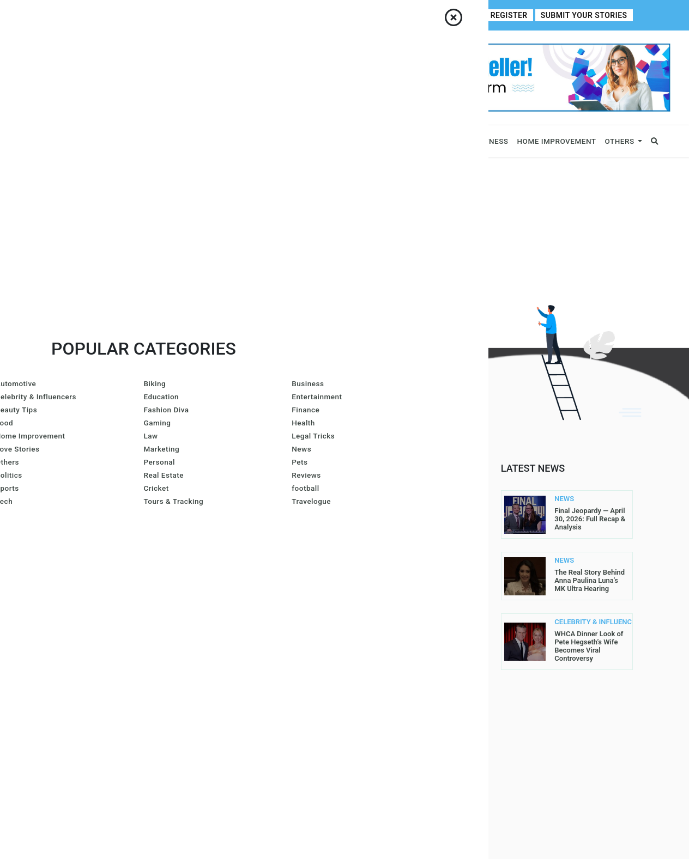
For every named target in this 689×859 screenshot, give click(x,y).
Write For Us (282, 15)
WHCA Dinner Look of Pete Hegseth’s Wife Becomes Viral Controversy (588, 646)
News (207, 141)
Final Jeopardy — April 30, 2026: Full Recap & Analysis (589, 519)
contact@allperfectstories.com (115, 642)
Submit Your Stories (586, 15)
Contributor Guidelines (213, 15)
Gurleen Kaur (237, 675)
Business (62, 141)
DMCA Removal (382, 703)
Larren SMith (300, 562)
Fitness (493, 141)
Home (67, 15)
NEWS (564, 499)
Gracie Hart (234, 562)
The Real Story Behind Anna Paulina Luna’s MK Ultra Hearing (589, 580)
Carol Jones (235, 703)
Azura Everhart (242, 618)
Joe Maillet (233, 505)
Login (474, 15)
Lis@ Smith (231, 590)
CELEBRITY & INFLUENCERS (574, 622)
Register (515, 15)
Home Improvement (556, 141)
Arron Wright (238, 647)
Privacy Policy (382, 597)
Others (619, 141)
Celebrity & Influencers (138, 141)
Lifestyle (292, 141)
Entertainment (438, 141)
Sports (241, 141)
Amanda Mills (238, 533)
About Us (102, 15)
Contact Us (145, 15)
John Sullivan (239, 732)
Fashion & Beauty (354, 141)
